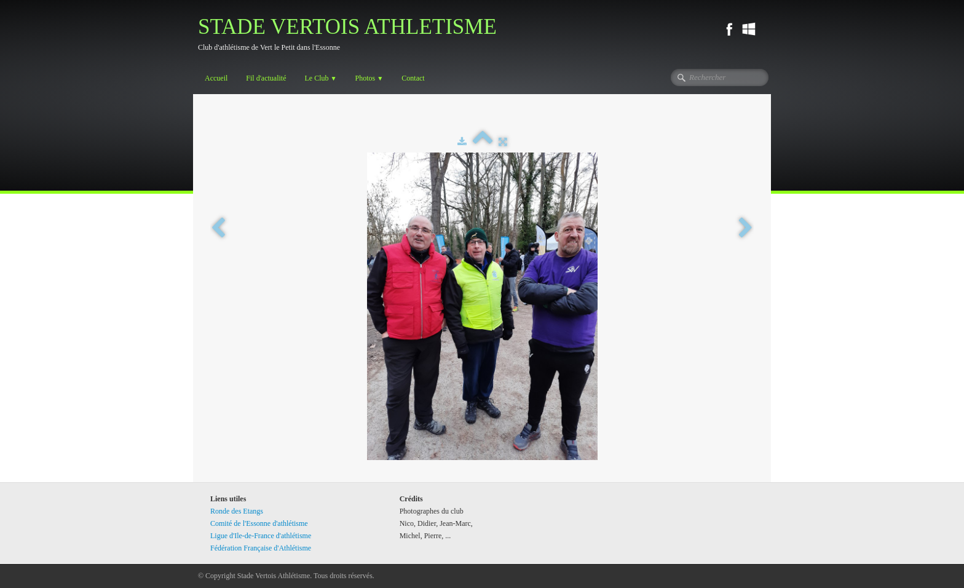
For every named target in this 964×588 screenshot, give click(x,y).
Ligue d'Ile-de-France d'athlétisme (260, 535)
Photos (369, 78)
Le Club (320, 78)
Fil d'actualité (266, 78)
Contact (412, 78)
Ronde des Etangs (236, 511)
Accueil (216, 78)
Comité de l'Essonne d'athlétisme (259, 523)
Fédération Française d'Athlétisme (260, 548)
